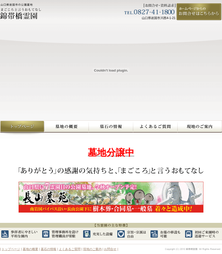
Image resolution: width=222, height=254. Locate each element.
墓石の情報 (111, 127)
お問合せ (110, 249)
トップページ (11, 249)
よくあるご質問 (155, 127)
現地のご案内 (200, 127)
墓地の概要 (66, 127)
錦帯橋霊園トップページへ (22, 127)
